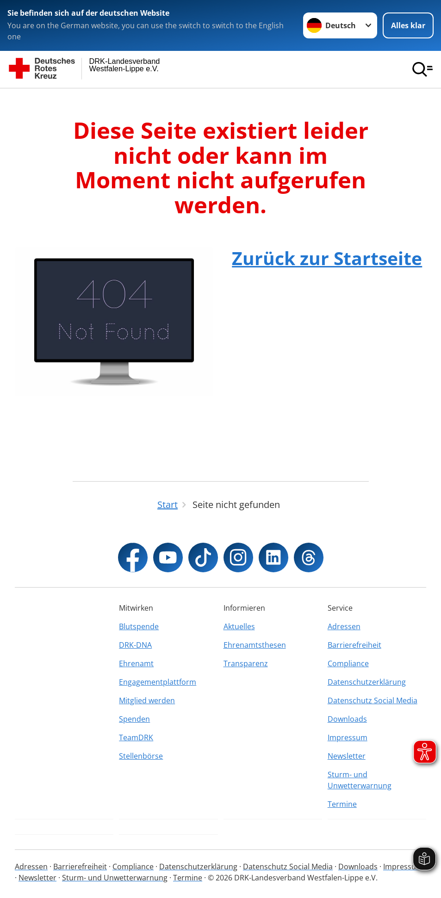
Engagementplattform (157, 682)
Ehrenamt (136, 663)
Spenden (134, 719)
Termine (342, 804)
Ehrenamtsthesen (255, 645)
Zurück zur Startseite (327, 258)
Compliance (348, 663)
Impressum (347, 737)
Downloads (347, 719)
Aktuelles (239, 626)
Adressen (344, 626)
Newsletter (347, 756)
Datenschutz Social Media (372, 700)
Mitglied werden (147, 700)
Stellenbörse (141, 756)
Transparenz (246, 663)
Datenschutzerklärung (367, 682)
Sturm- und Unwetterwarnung (359, 780)
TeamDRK (136, 737)
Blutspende (139, 626)
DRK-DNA (135, 645)
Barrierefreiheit (354, 645)
